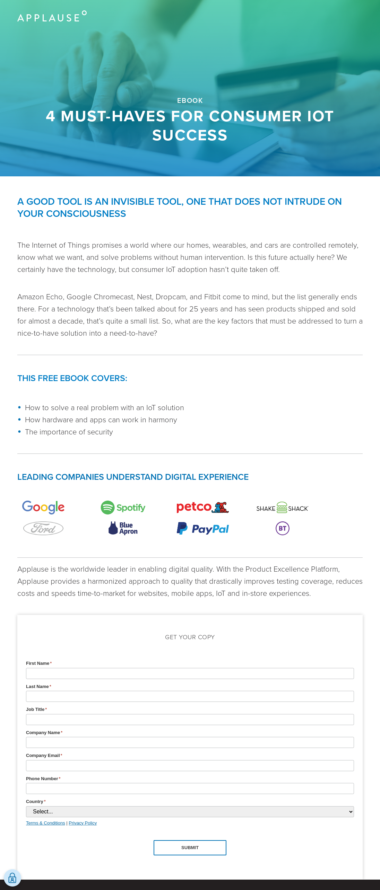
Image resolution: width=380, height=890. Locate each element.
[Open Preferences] (12, 878)
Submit (190, 847)
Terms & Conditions (45, 823)
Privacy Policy (83, 823)
